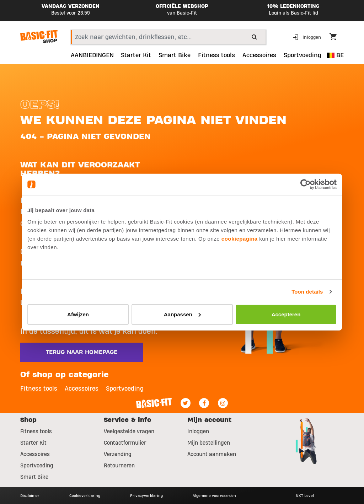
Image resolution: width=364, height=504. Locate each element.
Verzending (118, 454)
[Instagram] (223, 403)
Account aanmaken (211, 454)
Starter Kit (33, 443)
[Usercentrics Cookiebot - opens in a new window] (305, 184)
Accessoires (35, 454)
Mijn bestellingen (208, 443)
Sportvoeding (36, 465)
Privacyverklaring (146, 495)
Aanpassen (182, 314)
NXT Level (305, 495)
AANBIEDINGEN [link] (92, 55)
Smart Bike (34, 477)
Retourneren (119, 465)
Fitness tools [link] (216, 55)
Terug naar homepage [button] (81, 352)
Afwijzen (78, 314)
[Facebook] (204, 403)
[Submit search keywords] (254, 36)
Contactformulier (125, 443)
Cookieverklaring (84, 495)
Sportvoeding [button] (302, 55)
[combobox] (168, 37)
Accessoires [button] (259, 55)
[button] (307, 36)
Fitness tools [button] (39, 388)
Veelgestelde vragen (129, 431)
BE (335, 55)
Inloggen (198, 431)
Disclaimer (29, 495)
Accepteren (286, 314)
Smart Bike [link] (175, 55)
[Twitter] (186, 403)
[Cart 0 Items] (337, 37)
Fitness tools (36, 431)
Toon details (307, 292)
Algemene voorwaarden (214, 495)
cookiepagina (239, 238)
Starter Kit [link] (136, 55)
